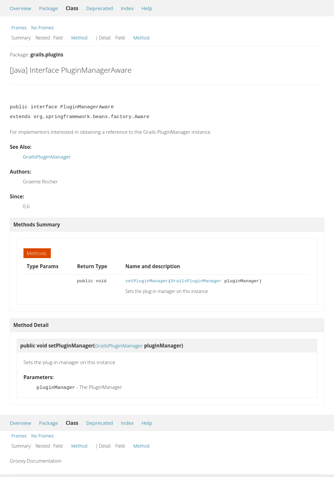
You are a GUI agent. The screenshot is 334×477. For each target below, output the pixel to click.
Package (48, 8)
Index (127, 8)
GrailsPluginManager (47, 156)
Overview (20, 8)
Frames (19, 27)
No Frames (42, 27)
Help (146, 8)
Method (79, 38)
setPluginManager (146, 281)
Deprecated (99, 8)
